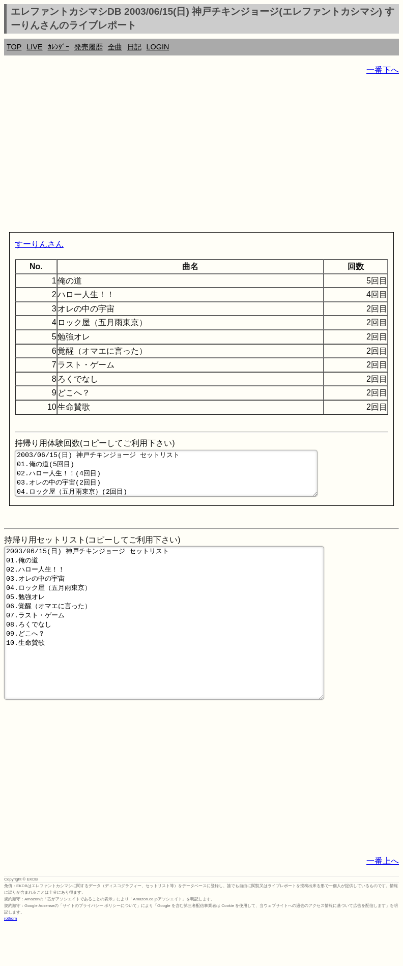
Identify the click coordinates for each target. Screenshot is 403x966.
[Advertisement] (201, 155)
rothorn (10, 958)
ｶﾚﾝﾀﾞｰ (58, 47)
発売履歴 (88, 47)
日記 (134, 47)
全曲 (115, 47)
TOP (14, 47)
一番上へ (382, 900)
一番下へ (382, 70)
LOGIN (158, 47)
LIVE (34, 47)
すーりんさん (39, 244)
